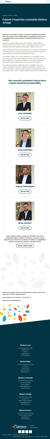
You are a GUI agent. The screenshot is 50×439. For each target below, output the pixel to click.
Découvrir (25, 118)
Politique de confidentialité (20, 434)
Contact (32, 425)
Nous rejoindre (34, 427)
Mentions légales (7, 434)
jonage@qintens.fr (15, 300)
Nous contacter (25, 245)
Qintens (19, 436)
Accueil (5, 15)
